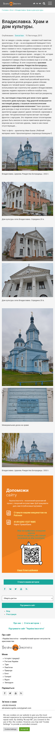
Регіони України (11, 661)
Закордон (9, 683)
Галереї (8, 677)
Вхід (8, 611)
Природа (8, 670)
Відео (7, 680)
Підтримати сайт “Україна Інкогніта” (26, 628)
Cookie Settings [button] (10, 729)
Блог (7, 674)
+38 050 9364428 (9, 705)
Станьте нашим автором (28, 582)
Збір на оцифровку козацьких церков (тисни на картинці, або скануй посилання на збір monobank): (31, 534)
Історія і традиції (12, 658)
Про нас (17, 623)
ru (37, 3)
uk (34, 3)
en (40, 3)
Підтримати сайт (27, 605)
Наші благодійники (27, 570)
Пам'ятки (9, 667)
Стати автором (31, 623)
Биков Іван (19, 36)
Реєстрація (11, 614)
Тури (7, 664)
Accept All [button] (24, 729)
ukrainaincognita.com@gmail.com (16, 708)
